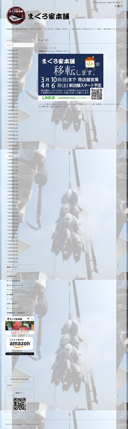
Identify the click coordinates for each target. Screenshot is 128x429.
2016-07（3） (13, 258)
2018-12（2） (13, 167)
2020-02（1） (13, 121)
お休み (9, 385)
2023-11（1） (13, 71)
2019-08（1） (13, 138)
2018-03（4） (13, 195)
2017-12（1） (13, 205)
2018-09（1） (13, 174)
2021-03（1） (13, 92)
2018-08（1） (13, 177)
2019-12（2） (13, 128)
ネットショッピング (14, 308)
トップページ (12, 40)
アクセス (10, 290)
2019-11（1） (13, 131)
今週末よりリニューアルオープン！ (53, 51)
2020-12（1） (13, 100)
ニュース (10, 45)
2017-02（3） (13, 237)
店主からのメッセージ (15, 285)
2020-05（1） (13, 110)
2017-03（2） (13, 233)
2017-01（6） (13, 241)
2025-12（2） (13, 54)
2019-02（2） (13, 159)
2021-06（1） (13, 85)
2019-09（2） (13, 135)
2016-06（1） (13, 262)
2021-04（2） (13, 89)
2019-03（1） (13, 156)
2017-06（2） (13, 223)
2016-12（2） (13, 244)
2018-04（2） (13, 191)
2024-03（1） (13, 64)
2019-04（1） (13, 152)
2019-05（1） (13, 149)
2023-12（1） (13, 68)
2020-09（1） (13, 107)
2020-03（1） (13, 117)
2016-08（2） (13, 255)
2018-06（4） (13, 184)
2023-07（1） (13, 75)
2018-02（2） (13, 198)
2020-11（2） (13, 103)
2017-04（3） (13, 230)
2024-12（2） (13, 61)
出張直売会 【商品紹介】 (16, 313)
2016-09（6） (13, 251)
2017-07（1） (13, 219)
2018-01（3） (13, 202)
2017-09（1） (13, 216)
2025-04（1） (13, 57)
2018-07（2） (13, 181)
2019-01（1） (13, 163)
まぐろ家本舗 (16, 424)
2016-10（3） (13, 248)
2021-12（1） (13, 82)
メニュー (10, 272)
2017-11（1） (13, 209)
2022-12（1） (13, 78)
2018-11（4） (13, 170)
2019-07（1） (13, 142)
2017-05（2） (13, 226)
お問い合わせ (12, 304)
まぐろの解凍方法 (13, 281)
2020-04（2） (13, 114)
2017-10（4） (13, 212)
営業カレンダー (13, 267)
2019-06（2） (13, 145)
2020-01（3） (13, 124)
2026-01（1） (13, 50)
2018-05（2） (13, 188)
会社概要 (10, 294)
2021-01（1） (13, 96)
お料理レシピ (12, 276)
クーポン (10, 299)
